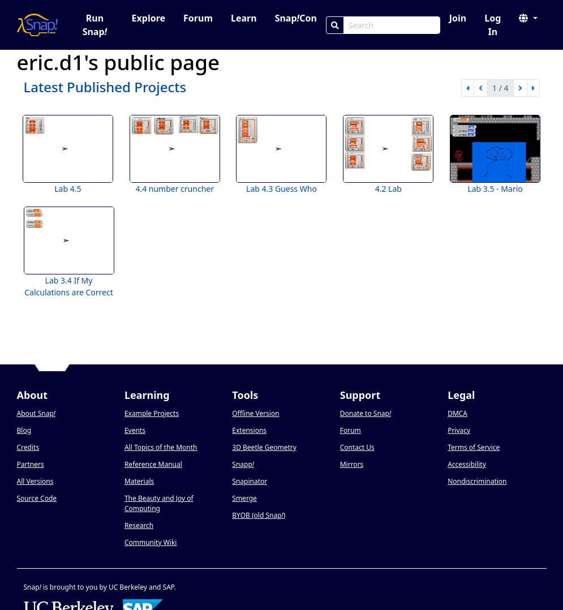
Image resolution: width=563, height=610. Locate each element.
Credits (28, 447)
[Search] (335, 25)
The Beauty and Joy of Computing (159, 503)
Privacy (459, 430)
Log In (492, 25)
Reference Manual (153, 464)
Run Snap (95, 25)
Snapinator (249, 481)
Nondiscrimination (477, 481)
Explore (148, 18)
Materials (139, 481)
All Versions (35, 481)
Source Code (37, 498)
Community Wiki (150, 542)
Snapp (243, 464)
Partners (30, 464)
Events (134, 430)
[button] (527, 18)
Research (138, 525)
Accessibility (467, 464)
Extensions (249, 430)
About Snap (36, 413)
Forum (198, 18)
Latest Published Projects (105, 87)
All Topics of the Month (160, 447)
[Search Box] (391, 25)
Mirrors (352, 464)
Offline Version (255, 413)
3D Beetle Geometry (264, 447)
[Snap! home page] (37, 25)
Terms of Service (474, 447)
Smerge (244, 498)
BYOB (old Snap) (258, 515)
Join (457, 18)
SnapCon (296, 18)
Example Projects (151, 413)
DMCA (457, 413)
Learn (244, 18)
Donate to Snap (365, 413)
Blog (24, 430)
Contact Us (357, 447)
